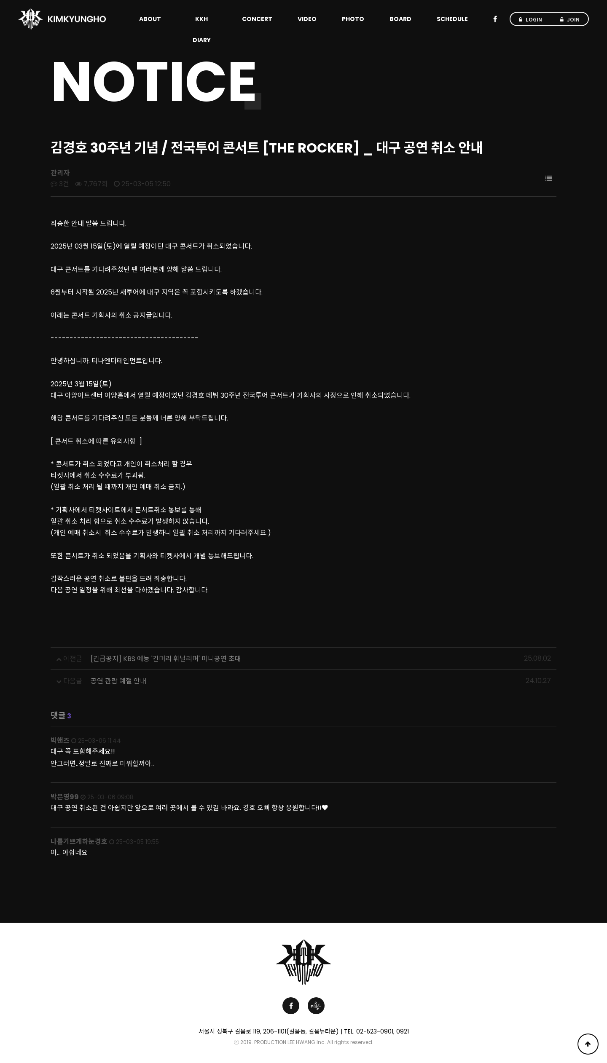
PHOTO (353, 19)
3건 (60, 184)
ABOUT (150, 19)
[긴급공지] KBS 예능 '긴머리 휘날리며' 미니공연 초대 (166, 659)
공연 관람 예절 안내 (118, 681)
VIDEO (307, 19)
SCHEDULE (452, 19)
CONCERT (257, 19)
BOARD (400, 19)
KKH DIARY (202, 29)
